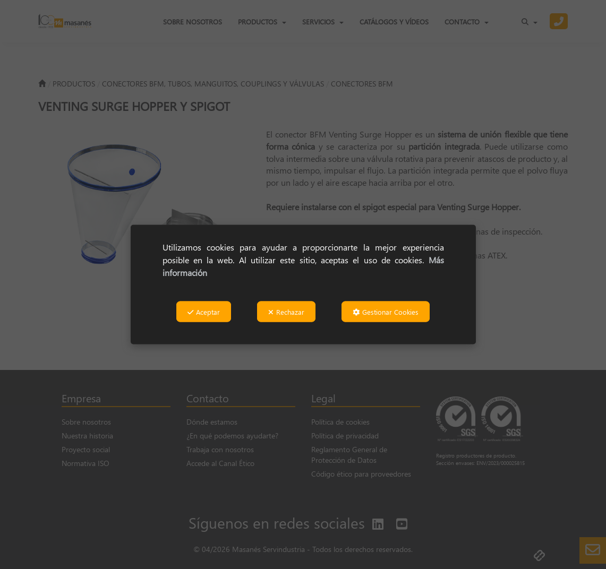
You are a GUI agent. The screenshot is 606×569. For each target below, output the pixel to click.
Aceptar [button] (203, 311)
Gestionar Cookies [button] (386, 311)
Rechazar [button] (286, 311)
